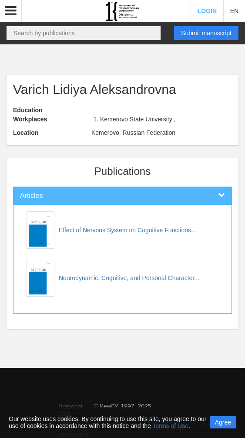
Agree (223, 422)
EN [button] (234, 10)
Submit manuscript (206, 33)
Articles (31, 195)
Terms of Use (170, 425)
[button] (11, 11)
